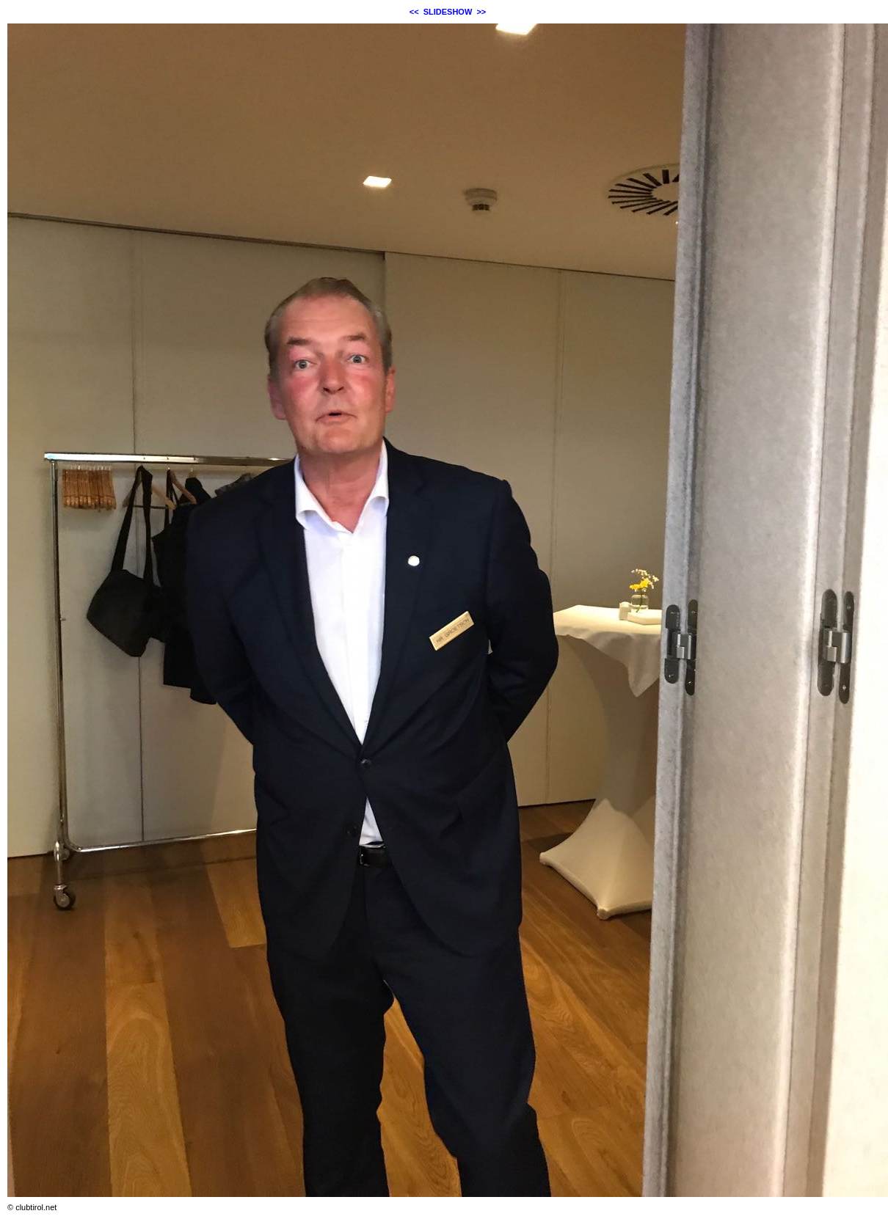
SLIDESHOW (448, 11)
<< (414, 11)
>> (481, 11)
